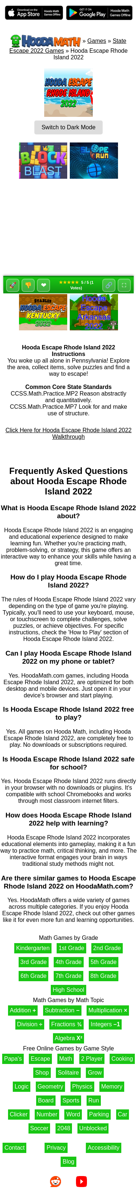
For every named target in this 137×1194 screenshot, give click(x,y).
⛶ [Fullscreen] (124, 285)
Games (96, 41)
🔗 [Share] (109, 285)
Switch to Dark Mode (69, 127)
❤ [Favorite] (43, 285)
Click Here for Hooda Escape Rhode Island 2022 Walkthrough (68, 433)
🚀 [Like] (12, 285)
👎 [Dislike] (28, 285)
